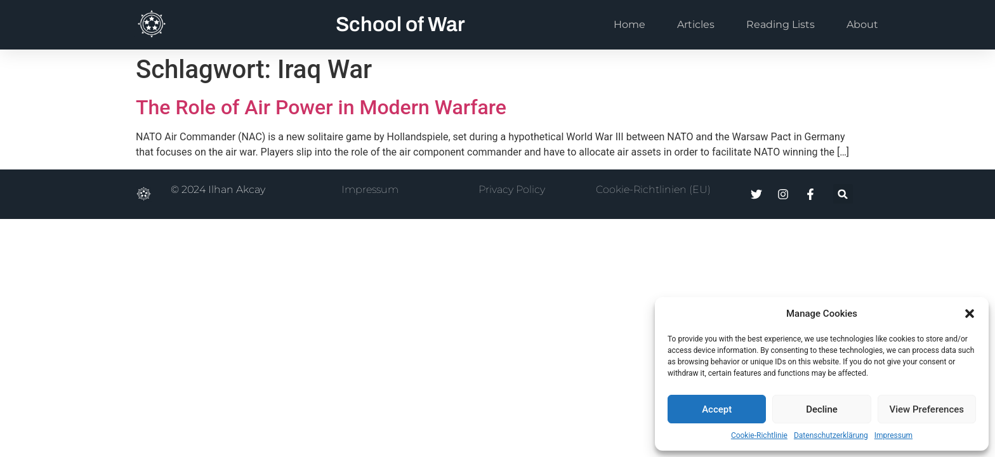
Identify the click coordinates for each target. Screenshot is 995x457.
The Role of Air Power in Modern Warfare (321, 107)
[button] (969, 313)
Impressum (893, 435)
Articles (696, 24)
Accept (717, 409)
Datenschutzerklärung (831, 435)
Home (629, 24)
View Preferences (927, 409)
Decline (822, 409)
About (862, 24)
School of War (400, 24)
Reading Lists (780, 24)
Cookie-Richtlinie (759, 435)
